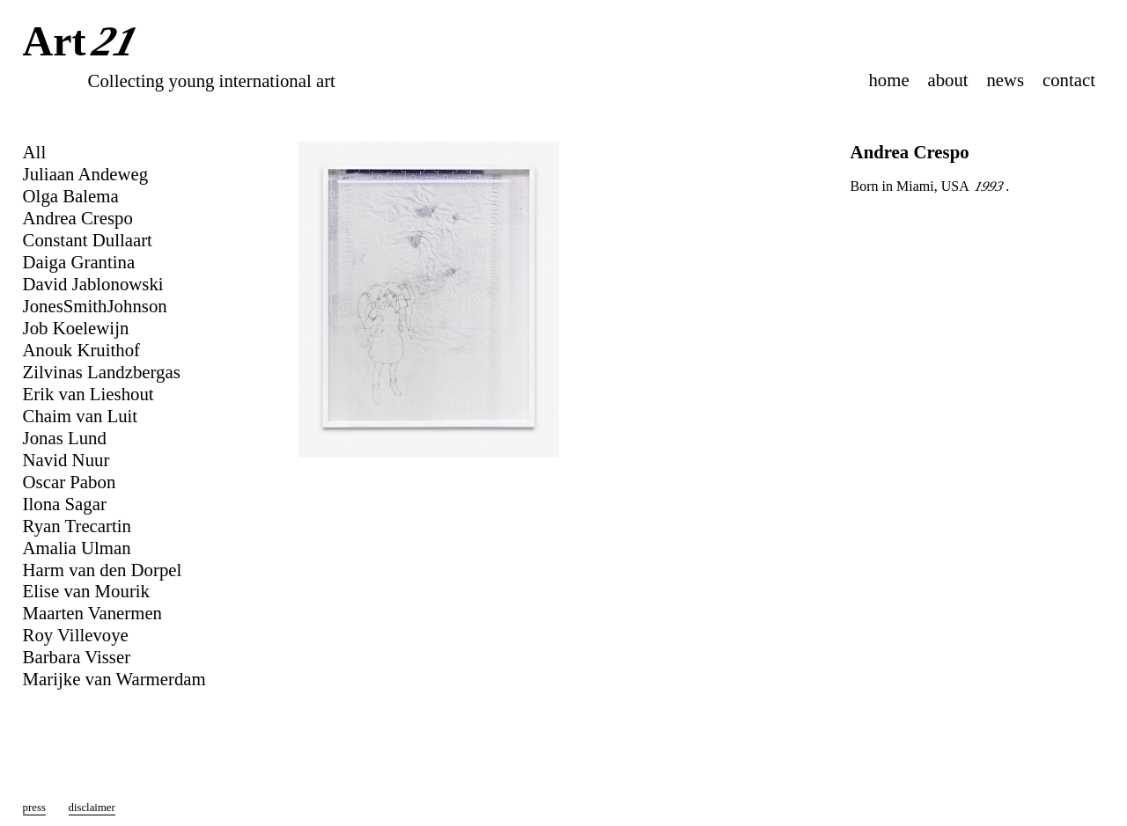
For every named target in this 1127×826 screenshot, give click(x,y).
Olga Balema (71, 196)
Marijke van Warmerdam (114, 679)
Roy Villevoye (76, 635)
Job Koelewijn (76, 328)
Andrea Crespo (78, 218)
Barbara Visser (77, 657)
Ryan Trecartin (77, 525)
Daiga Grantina (79, 262)
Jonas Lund (65, 438)
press (34, 807)
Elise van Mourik (86, 591)
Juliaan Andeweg (86, 174)
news (1005, 79)
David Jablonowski (93, 284)
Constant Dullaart (87, 240)
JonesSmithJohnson (95, 306)
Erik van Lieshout (88, 394)
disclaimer (92, 807)
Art (84, 43)
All (35, 152)
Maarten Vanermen (92, 613)
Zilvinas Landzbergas (101, 372)
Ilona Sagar (65, 503)
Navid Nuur (66, 460)
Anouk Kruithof (81, 350)
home (888, 79)
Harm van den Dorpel (102, 569)
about (947, 79)
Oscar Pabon (69, 481)
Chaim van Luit (80, 416)
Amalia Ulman (77, 547)
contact (1068, 79)
